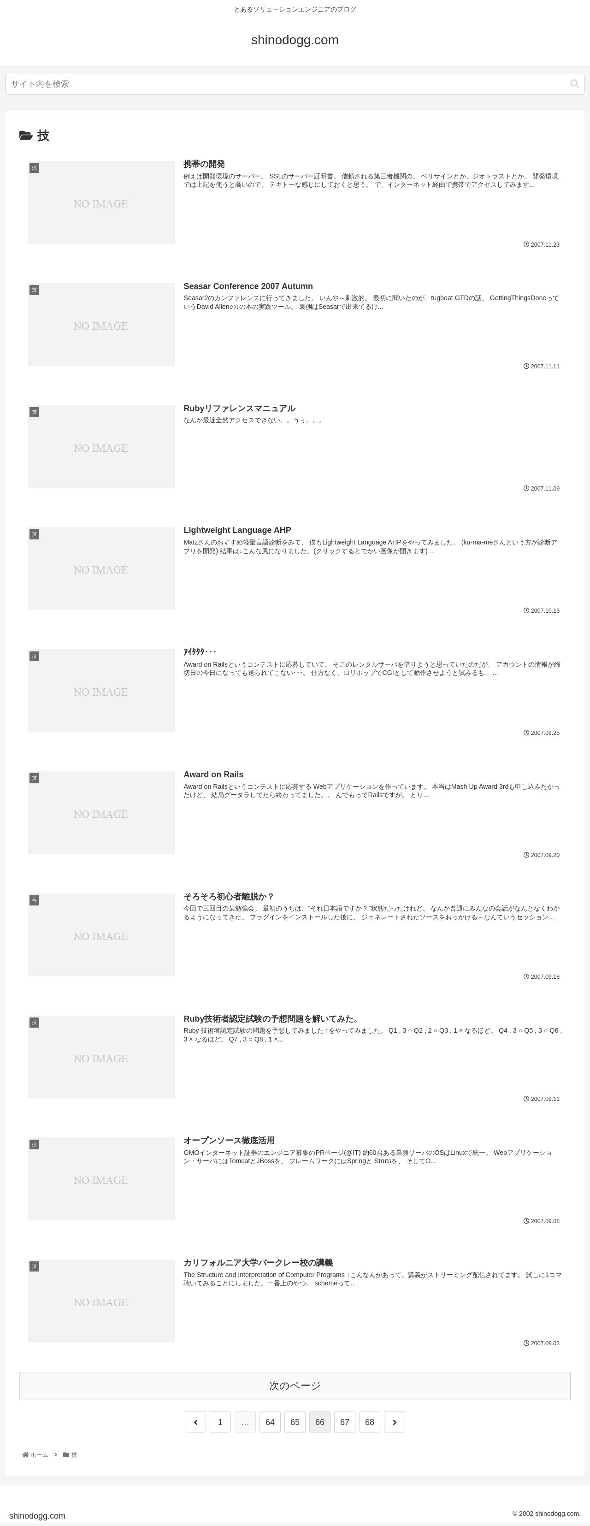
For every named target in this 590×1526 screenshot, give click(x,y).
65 (295, 1423)
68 (369, 1423)
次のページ (295, 1387)
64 (270, 1423)
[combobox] (295, 84)
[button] (574, 84)
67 (344, 1423)
